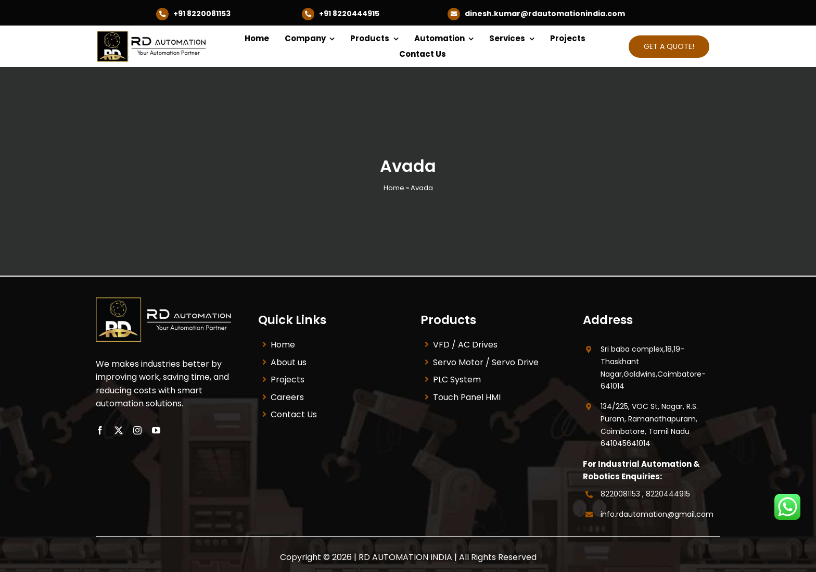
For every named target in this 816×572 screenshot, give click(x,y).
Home (394, 188)
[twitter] (118, 430)
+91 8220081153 (202, 13)
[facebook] (100, 430)
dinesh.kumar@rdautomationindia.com (545, 13)
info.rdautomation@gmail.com (657, 514)
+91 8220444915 (349, 13)
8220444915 (668, 494)
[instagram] (137, 430)
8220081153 (620, 494)
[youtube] (156, 430)
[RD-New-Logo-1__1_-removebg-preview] (154, 35)
